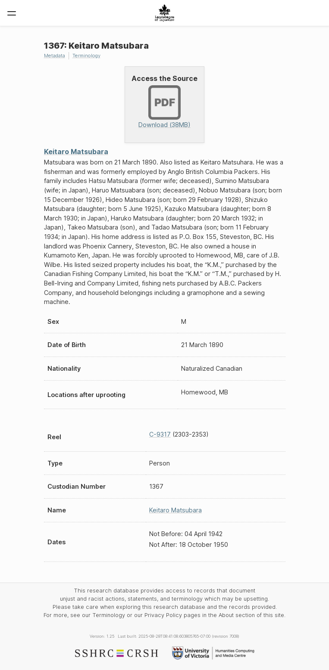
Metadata (54, 56)
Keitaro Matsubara (76, 151)
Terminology (86, 56)
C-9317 (160, 434)
